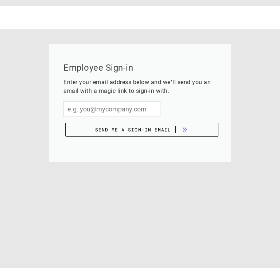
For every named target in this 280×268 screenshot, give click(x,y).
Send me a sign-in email (133, 129)
